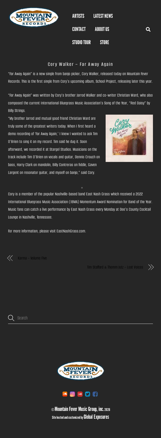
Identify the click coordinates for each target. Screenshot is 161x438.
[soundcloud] (65, 394)
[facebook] (95, 394)
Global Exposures (96, 416)
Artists (78, 16)
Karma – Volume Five (32, 258)
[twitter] (88, 394)
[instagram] (72, 394)
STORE (104, 42)
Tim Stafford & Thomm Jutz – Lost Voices (115, 267)
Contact (79, 29)
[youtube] (80, 394)
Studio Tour (81, 42)
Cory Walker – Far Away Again (80, 64)
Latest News (103, 16)
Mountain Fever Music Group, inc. (79, 408)
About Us (102, 29)
